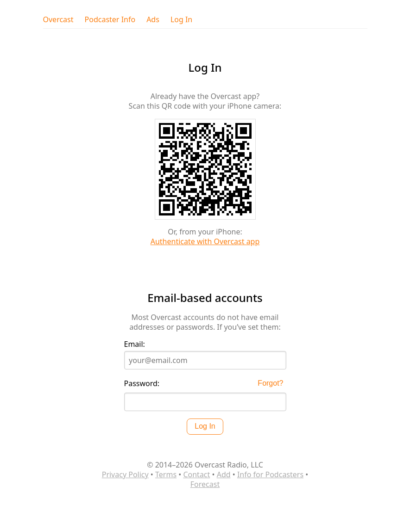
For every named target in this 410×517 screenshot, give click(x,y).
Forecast (205, 484)
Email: (134, 344)
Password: (142, 383)
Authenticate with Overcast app (205, 241)
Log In (181, 20)
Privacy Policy (125, 474)
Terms (166, 474)
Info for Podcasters (270, 474)
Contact (196, 474)
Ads (152, 20)
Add (224, 474)
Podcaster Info (110, 20)
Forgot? (270, 383)
